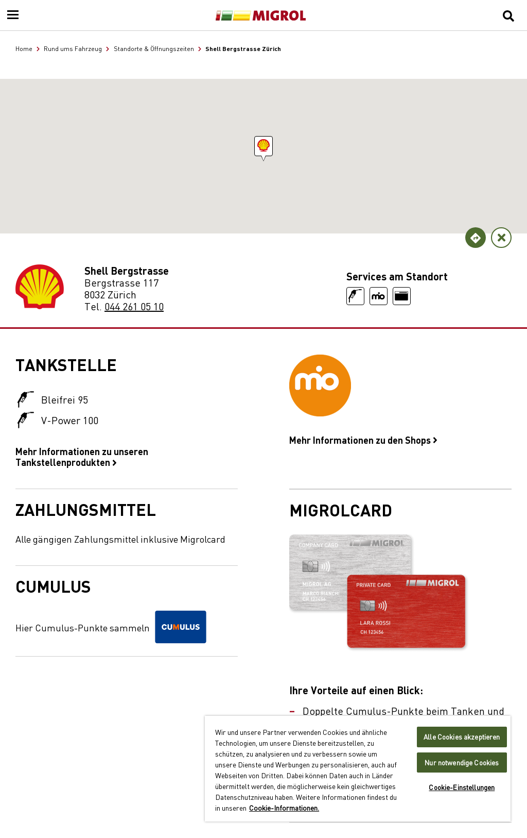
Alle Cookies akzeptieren (462, 737)
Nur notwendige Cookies (462, 762)
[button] (263, 146)
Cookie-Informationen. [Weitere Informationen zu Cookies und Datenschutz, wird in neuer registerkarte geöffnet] (284, 807)
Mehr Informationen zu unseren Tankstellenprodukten (81, 456)
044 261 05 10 (134, 306)
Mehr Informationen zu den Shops (363, 439)
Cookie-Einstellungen (462, 787)
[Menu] (13, 15)
